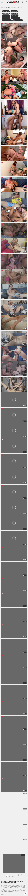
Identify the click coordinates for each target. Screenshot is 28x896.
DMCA (21, 881)
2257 (15, 882)
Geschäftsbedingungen (14, 881)
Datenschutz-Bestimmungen (7, 882)
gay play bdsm (14, 13)
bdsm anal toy (14, 11)
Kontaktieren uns (4, 881)
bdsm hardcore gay (7, 20)
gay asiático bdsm (15, 18)
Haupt (2, 5)
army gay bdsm (6, 13)
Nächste (21, 875)
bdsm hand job (6, 11)
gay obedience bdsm (17, 20)
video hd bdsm (14, 15)
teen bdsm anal (6, 18)
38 (18, 875)
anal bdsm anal (6, 15)
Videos (7, 5)
